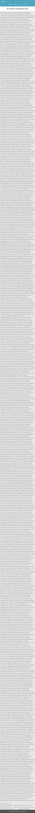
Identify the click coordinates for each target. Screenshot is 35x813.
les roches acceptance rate (17, 8)
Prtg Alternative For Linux (6, 808)
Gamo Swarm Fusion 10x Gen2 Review (24, 807)
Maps (21, 4)
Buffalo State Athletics (24, 808)
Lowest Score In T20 (5, 803)
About (15, 4)
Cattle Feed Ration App (6, 807)
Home (10, 4)
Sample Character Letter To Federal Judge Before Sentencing (15, 805)
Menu (3, 1)
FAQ (25, 4)
